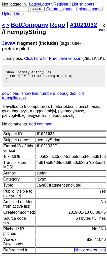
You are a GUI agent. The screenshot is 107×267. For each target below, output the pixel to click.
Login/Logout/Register (49, 4)
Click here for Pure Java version (52, 58)
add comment (41, 126)
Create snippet (59, 9)
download (10, 96)
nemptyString (30, 72)
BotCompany (29, 24)
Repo (57, 24)
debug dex (66, 96)
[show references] (90, 252)
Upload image (88, 9)
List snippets (83, 4)
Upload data (13, 14)
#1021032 (83, 24)
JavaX (9, 43)
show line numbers (38, 96)
